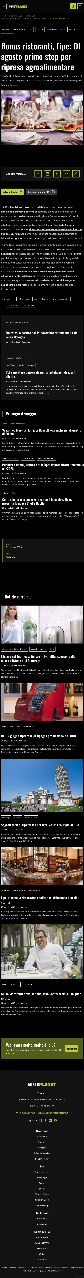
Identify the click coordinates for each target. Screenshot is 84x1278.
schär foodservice (18, 424)
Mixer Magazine (42, 1153)
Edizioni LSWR (42, 1243)
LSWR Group (42, 1248)
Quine (42, 1254)
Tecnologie (42, 1177)
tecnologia (11, 365)
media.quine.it (28, 1112)
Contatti (42, 1142)
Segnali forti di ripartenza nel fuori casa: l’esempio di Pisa (40, 824)
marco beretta (7, 36)
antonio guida (27, 984)
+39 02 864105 (46, 1106)
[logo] (18, 6)
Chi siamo (42, 1136)
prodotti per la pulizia (38, 649)
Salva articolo (13, 192)
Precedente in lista (17, 322)
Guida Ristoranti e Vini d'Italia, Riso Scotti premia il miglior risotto (41, 996)
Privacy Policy (42, 1158)
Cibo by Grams (15, 16)
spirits (21, 365)
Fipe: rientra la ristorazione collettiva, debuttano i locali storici (39, 899)
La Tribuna (42, 1259)
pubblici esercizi (19, 29)
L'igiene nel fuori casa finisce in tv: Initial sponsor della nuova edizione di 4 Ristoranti (38, 658)
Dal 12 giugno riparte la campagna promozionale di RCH (38, 735)
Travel (42, 1183)
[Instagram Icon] (40, 1120)
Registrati (71, 1048)
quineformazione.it (59, 1112)
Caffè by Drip (42, 1205)
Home (3, 16)
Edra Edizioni (42, 1237)
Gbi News (42, 1218)
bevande (5, 29)
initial (52, 649)
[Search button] (80, 6)
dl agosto (40, 29)
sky (11, 726)
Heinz (5, 493)
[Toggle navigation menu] (4, 6)
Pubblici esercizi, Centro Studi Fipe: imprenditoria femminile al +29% (43, 466)
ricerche (17, 818)
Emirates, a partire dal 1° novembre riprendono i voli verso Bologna (41, 334)
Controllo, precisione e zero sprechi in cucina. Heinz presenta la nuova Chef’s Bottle (37, 501)
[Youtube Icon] (55, 1120)
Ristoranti (30, 16)
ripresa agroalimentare (56, 29)
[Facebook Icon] (45, 1120)
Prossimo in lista (16, 357)
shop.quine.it (43, 1112)
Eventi (42, 1188)
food (30, 29)
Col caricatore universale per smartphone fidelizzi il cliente (40, 374)
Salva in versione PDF (41, 192)
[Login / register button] (73, 6)
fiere (4, 726)
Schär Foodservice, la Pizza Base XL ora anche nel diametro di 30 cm (41, 432)
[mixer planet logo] (42, 1084)
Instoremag (42, 1224)
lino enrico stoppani (10, 458)
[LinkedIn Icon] (50, 1120)
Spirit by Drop (42, 1199)
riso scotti (14, 984)
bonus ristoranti (75, 29)
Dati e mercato (42, 1172)
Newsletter (42, 1147)
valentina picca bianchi (46, 458)
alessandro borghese (25, 726)
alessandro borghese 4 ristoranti (14, 649)
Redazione (26, 342)
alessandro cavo (35, 890)
